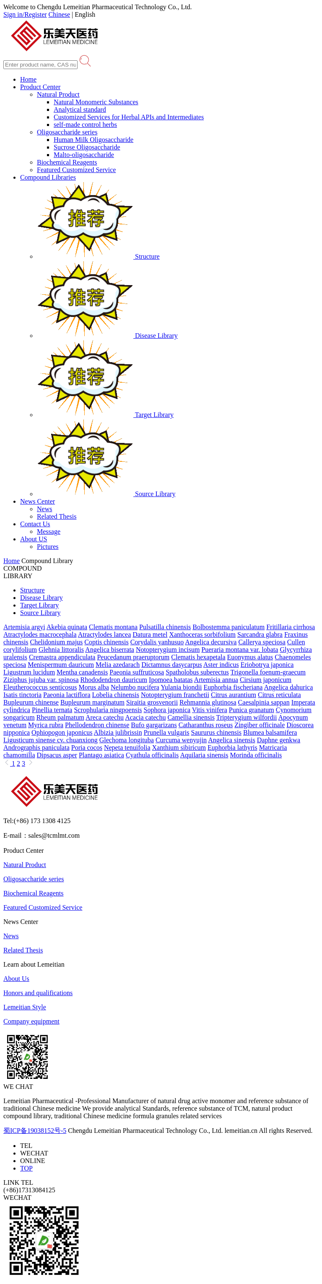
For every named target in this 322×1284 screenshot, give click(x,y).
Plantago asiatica (101, 755)
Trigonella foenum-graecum (268, 672)
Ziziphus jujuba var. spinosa (41, 679)
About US (33, 539)
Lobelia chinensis (115, 694)
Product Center (40, 86)
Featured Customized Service (76, 169)
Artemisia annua (216, 679)
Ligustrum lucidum (29, 672)
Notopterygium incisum (168, 649)
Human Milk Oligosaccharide (93, 139)
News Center (37, 501)
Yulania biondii (181, 687)
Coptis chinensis (106, 642)
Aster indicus (221, 664)
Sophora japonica (167, 709)
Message (48, 531)
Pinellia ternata (52, 709)
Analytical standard (80, 109)
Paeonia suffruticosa (136, 672)
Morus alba (94, 687)
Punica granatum (251, 709)
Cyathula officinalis (152, 755)
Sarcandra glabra (260, 634)
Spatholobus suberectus (197, 672)
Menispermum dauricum (61, 664)
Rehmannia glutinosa (207, 702)
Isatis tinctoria (22, 694)
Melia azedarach (118, 664)
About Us (16, 978)
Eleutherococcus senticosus (40, 687)
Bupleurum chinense (31, 702)
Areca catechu (105, 717)
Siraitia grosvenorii (152, 702)
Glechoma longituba (126, 740)
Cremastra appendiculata (62, 657)
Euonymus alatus (250, 657)
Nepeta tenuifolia (127, 747)
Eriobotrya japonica (267, 664)
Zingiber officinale (259, 724)
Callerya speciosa (261, 642)
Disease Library (107, 335)
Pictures (48, 546)
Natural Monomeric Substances (96, 101)
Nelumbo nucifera (135, 687)
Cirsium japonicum (265, 679)
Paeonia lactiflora (66, 694)
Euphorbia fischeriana (233, 687)
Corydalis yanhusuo (157, 642)
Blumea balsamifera (270, 732)
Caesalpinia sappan (264, 702)
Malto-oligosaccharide (84, 154)
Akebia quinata (67, 626)
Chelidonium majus (56, 642)
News (44, 508)
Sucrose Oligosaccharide (87, 147)
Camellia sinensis (190, 717)
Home (28, 79)
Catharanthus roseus (206, 724)
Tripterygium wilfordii (246, 717)
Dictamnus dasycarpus (171, 664)
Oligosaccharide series (67, 132)
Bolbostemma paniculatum (228, 626)
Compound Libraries (48, 177)
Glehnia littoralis (61, 649)
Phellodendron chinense (97, 724)
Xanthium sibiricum (179, 747)
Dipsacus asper (57, 755)
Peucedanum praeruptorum (133, 657)
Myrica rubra (45, 724)
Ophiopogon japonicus (61, 732)
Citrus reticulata (279, 694)
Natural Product (58, 94)
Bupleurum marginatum (92, 702)
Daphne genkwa (279, 740)
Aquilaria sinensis (204, 755)
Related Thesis (56, 516)
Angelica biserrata (109, 649)
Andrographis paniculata (36, 747)
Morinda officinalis (256, 755)
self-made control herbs (85, 124)
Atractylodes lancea (104, 634)
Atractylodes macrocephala (40, 634)
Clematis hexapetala (198, 657)
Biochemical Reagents (67, 162)
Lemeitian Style (24, 1007)
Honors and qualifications (38, 992)
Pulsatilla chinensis (165, 626)
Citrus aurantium (233, 694)
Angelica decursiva (210, 642)
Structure (98, 256)
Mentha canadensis (82, 672)
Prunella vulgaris (167, 732)
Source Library (106, 493)
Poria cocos (86, 747)
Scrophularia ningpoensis (108, 709)
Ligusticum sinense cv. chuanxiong (50, 740)
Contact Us (35, 523)
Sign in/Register (25, 14)
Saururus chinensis (216, 732)
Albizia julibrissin (118, 732)
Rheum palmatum (60, 717)
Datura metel (149, 634)
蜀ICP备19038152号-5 (34, 1130)
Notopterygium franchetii (175, 694)
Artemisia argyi (24, 626)
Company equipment (31, 1021)
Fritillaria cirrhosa (290, 626)
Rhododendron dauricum (114, 679)
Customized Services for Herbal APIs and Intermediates (129, 117)
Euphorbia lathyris (232, 747)
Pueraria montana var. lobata (239, 649)
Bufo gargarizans (154, 724)
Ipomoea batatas (170, 679)
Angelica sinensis (231, 740)
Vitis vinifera (209, 709)
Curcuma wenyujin (181, 740)
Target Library (105, 414)
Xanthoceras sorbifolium (202, 634)
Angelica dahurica (288, 687)
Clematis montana (113, 626)
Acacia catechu (145, 717)
